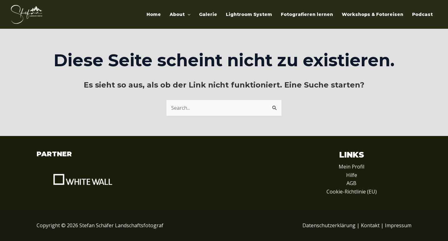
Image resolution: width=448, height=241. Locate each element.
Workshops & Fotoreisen (372, 14)
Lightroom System (249, 14)
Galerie (208, 14)
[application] (187, 14)
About (180, 14)
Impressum (398, 225)
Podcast (422, 14)
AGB (351, 183)
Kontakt (370, 225)
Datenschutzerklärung (329, 225)
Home (154, 14)
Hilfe (351, 175)
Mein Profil (351, 166)
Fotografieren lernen (307, 14)
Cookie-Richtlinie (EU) (351, 191)
